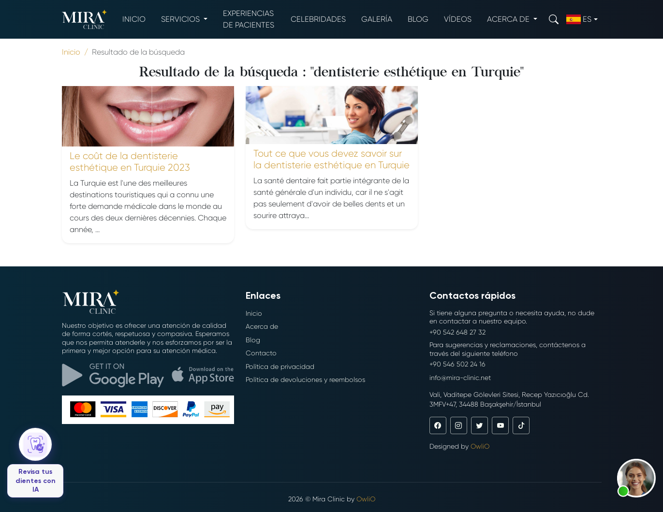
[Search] (553, 19)
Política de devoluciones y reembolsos (305, 379)
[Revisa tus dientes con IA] (35, 462)
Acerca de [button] (509, 19)
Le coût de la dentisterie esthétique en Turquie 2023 (130, 161)
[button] (636, 478)
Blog (418, 19)
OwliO (480, 446)
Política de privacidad (280, 366)
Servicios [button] (181, 19)
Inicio (134, 19)
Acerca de (262, 326)
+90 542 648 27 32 (457, 332)
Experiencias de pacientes (248, 19)
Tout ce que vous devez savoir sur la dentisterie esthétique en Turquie (331, 159)
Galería (376, 19)
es (578, 19)
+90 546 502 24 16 (457, 364)
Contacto (261, 353)
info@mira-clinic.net (460, 377)
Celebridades (318, 19)
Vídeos (457, 19)
